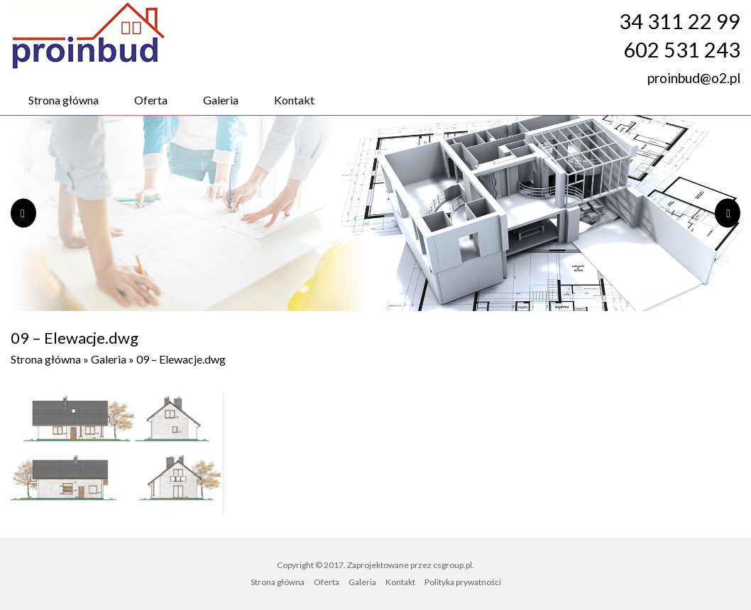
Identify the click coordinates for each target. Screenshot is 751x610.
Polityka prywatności (462, 582)
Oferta (151, 100)
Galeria (221, 100)
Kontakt (294, 100)
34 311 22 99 (679, 21)
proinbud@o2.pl (693, 78)
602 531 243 (681, 50)
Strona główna (63, 100)
